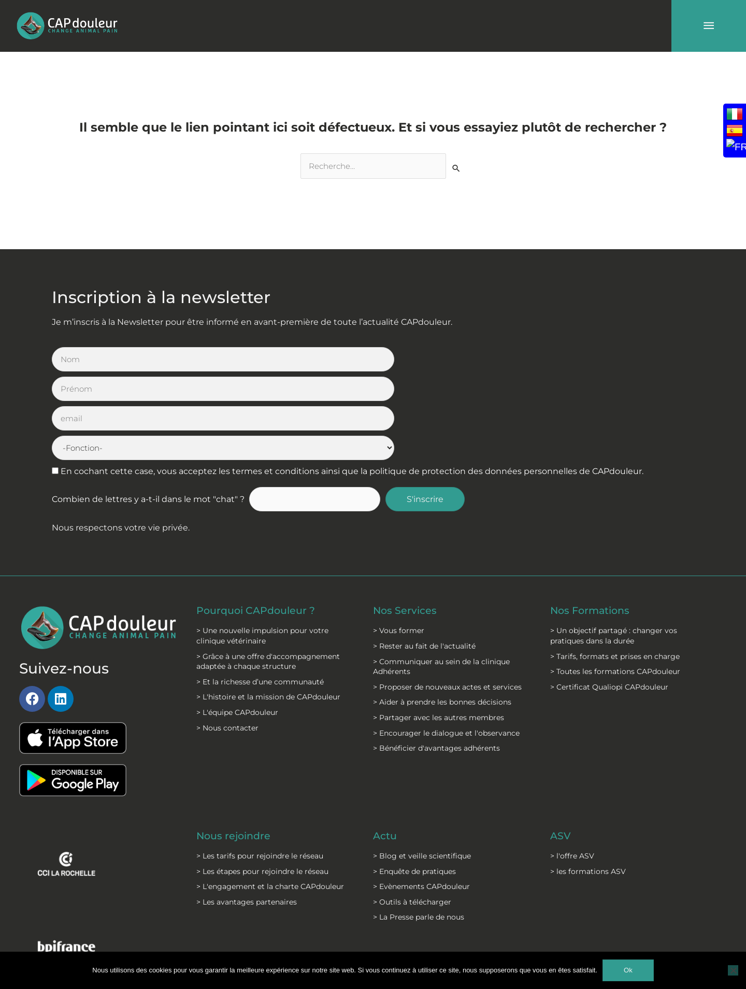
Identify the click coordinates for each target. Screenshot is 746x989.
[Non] (733, 970)
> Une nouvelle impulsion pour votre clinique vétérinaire (262, 547)
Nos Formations (592, 522)
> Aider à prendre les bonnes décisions (442, 614)
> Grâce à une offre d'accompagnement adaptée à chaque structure (268, 573)
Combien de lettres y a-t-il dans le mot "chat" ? (148, 411)
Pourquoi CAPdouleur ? (258, 522)
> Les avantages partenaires (246, 814)
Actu (385, 747)
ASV (560, 747)
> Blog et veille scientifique (422, 767)
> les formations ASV (588, 782)
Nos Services (405, 522)
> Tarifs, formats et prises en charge (615, 567)
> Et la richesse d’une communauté (260, 593)
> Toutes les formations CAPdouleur (615, 583)
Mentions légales (260, 937)
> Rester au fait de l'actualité (424, 558)
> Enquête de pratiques (414, 782)
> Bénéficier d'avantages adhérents (436, 660)
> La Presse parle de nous (418, 829)
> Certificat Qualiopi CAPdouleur (609, 598)
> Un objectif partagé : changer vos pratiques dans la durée (613, 547)
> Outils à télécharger (412, 814)
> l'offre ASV (572, 767)
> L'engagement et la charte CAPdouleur (270, 798)
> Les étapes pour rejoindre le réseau (262, 782)
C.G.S (344, 937)
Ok (628, 970)
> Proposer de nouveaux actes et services (447, 598)
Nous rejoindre (235, 747)
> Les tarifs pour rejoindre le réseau (259, 767)
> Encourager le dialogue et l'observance (446, 644)
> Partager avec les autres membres (438, 629)
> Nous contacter (227, 639)
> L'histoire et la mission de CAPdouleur (268, 608)
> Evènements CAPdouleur (421, 798)
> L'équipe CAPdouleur (237, 624)
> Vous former (398, 542)
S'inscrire (425, 411)
